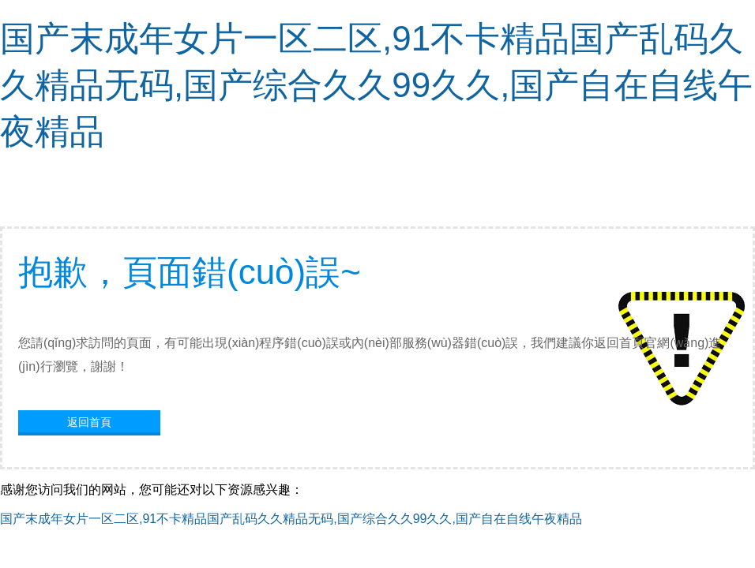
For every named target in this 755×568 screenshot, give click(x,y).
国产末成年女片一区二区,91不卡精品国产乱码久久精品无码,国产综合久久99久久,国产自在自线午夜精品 (376, 85)
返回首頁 (89, 422)
